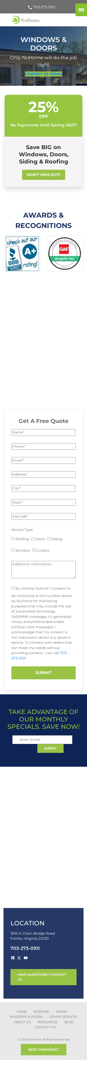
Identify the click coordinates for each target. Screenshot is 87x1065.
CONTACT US (45, 1027)
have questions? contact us (42, 977)
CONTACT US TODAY (43, 74)
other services (63, 1017)
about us (22, 1022)
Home (22, 1011)
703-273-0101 (41, 7)
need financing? (43, 1049)
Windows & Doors (26, 1017)
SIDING (61, 1011)
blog (69, 1022)
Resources (48, 1022)
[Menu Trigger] (81, 9)
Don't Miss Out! (44, 174)
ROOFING (41, 1011)
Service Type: (22, 529)
